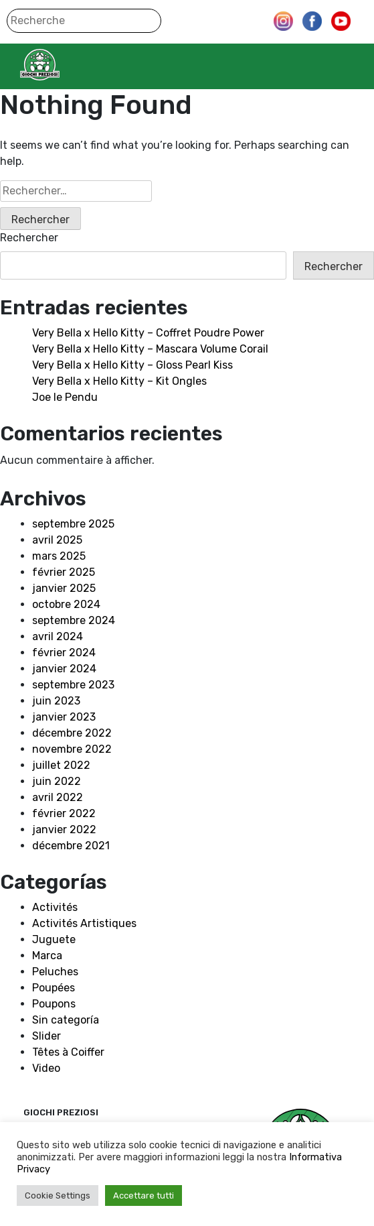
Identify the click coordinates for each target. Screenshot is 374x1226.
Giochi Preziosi (66, 64)
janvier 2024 (64, 668)
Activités (55, 907)
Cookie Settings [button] (57, 1195)
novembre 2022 (72, 749)
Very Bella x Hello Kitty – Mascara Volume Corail (150, 349)
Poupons (54, 1003)
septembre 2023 (73, 684)
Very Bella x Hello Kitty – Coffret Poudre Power (148, 332)
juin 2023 (56, 700)
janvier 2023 (64, 717)
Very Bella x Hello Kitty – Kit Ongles (119, 381)
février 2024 (64, 652)
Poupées (53, 987)
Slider (46, 1036)
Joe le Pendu (65, 397)
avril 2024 (57, 636)
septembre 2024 (73, 620)
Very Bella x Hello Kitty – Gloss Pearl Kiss (132, 365)
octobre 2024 (66, 604)
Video (46, 1068)
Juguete (54, 939)
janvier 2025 (64, 588)
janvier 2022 (64, 829)
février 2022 (64, 813)
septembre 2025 (73, 523)
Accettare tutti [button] (143, 1195)
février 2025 (63, 572)
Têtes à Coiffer (68, 1052)
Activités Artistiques (84, 923)
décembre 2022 (72, 733)
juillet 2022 (61, 765)
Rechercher (29, 237)
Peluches (55, 971)
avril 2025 (57, 540)
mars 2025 (59, 556)
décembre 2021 (71, 845)
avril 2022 (57, 797)
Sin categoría (65, 1020)
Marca (47, 955)
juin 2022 (56, 781)
